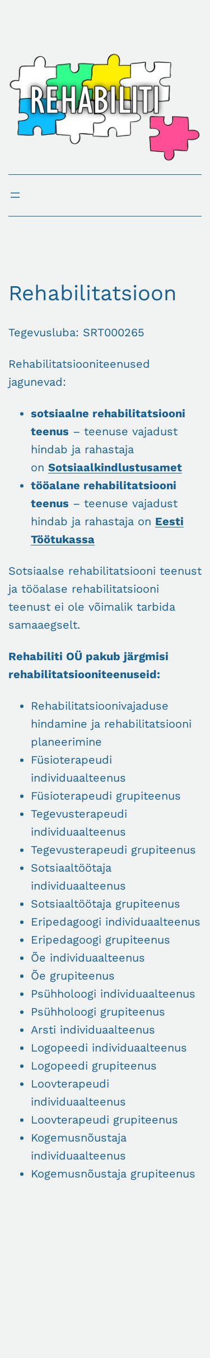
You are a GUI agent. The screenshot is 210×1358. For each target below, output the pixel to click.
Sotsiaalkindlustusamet (115, 467)
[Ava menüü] (15, 195)
